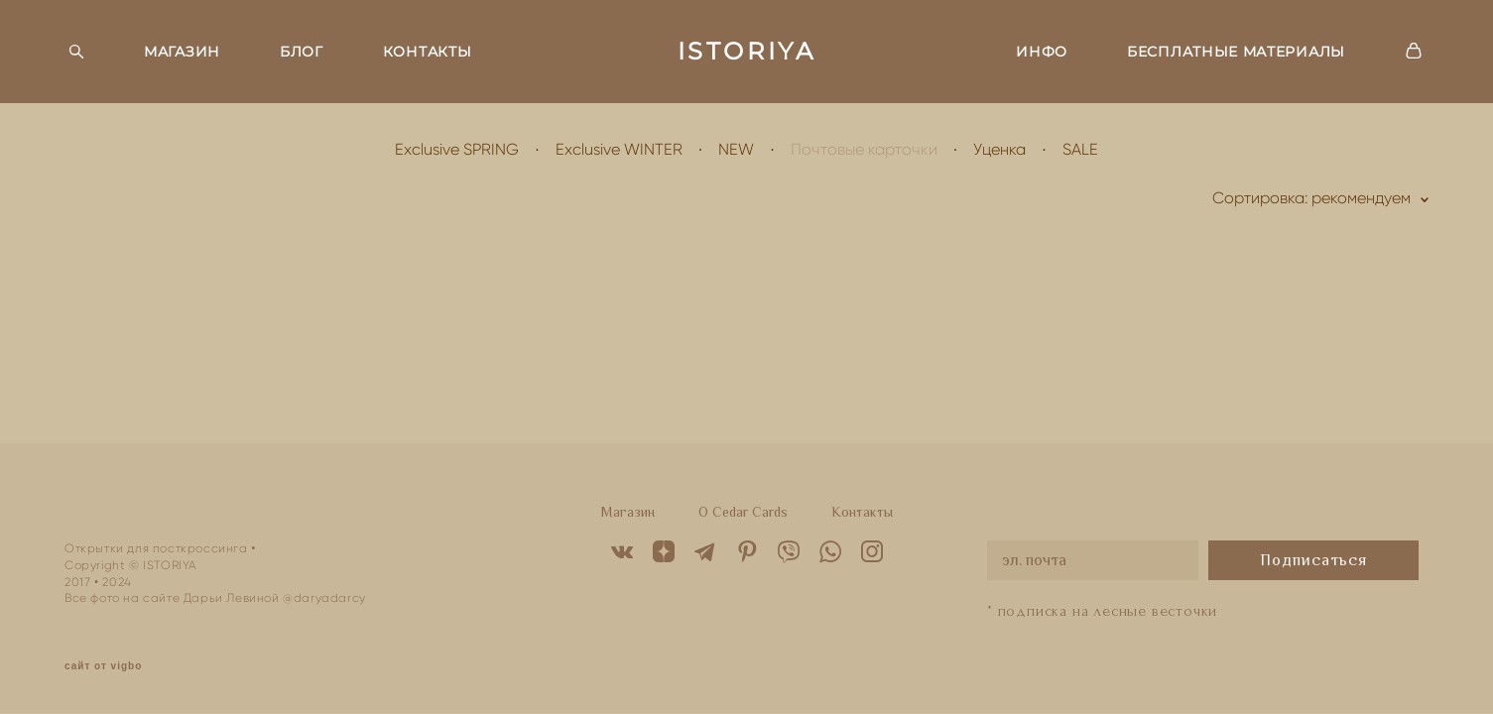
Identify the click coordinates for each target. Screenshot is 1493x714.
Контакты (862, 512)
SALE (1080, 149)
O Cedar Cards (743, 512)
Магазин (628, 512)
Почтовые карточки (864, 149)
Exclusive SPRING (457, 149)
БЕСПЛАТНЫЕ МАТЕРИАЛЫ (1236, 52)
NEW (736, 149)
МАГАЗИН (182, 52)
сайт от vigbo (103, 666)
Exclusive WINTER (619, 149)
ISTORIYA (747, 51)
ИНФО (1041, 52)
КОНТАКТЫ (427, 52)
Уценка (999, 149)
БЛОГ (301, 52)
